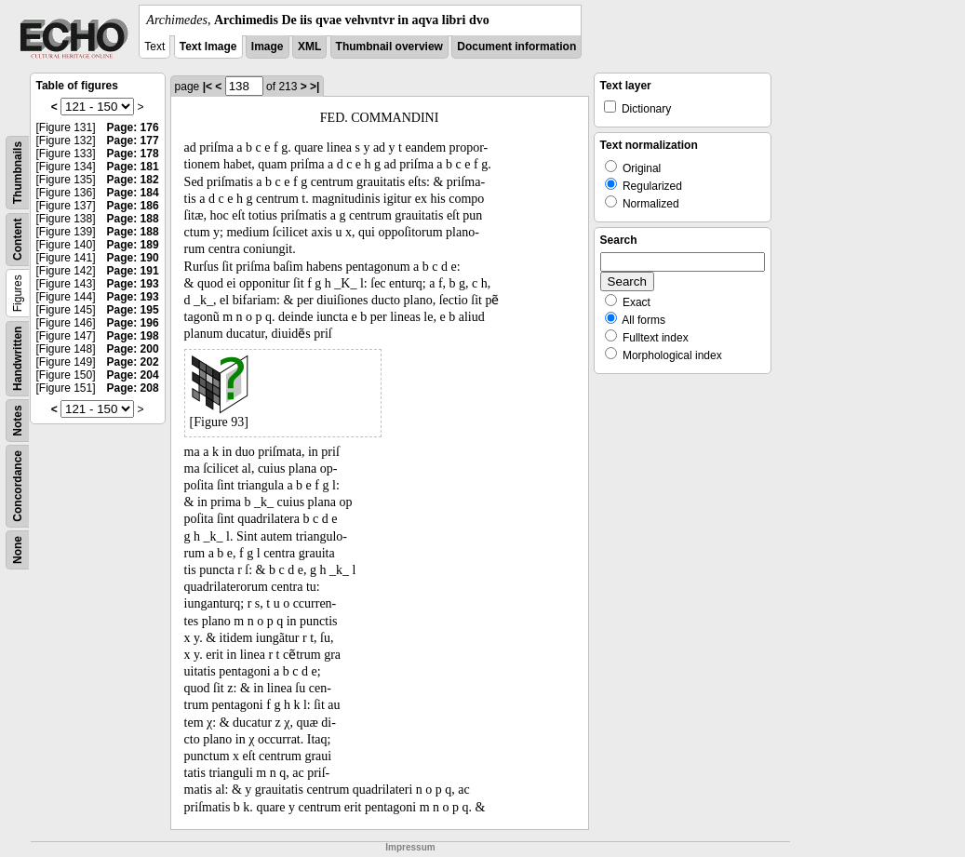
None (17, 550)
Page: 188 (133, 218)
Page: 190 (133, 257)
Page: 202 (133, 361)
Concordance (17, 486)
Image (267, 46)
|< (207, 86)
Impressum (410, 847)
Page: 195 (133, 309)
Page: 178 (133, 153)
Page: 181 (133, 166)
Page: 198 (133, 335)
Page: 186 (133, 205)
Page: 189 (133, 244)
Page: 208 (133, 388)
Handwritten (17, 359)
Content (17, 240)
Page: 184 (133, 192)
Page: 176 (133, 127)
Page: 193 (133, 283)
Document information (516, 46)
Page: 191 (133, 270)
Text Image (208, 46)
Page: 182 (133, 179)
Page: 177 (133, 140)
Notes (17, 420)
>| (314, 86)
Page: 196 (133, 322)
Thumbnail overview (389, 46)
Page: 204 (133, 375)
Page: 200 (133, 348)
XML (309, 46)
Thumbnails (17, 172)
